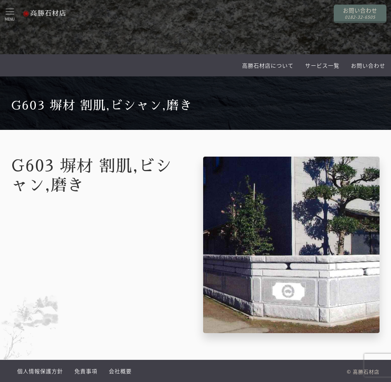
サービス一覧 (322, 65)
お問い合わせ (368, 65)
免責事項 (85, 371)
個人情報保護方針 (40, 371)
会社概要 (120, 371)
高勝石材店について (268, 65)
